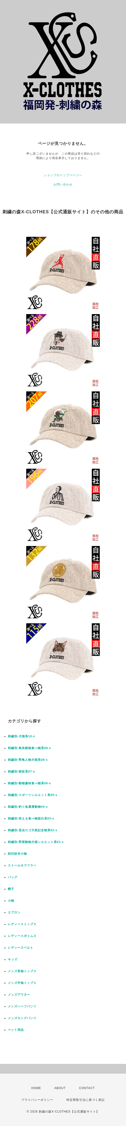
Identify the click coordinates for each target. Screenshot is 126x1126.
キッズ (12, 959)
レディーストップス (22, 924)
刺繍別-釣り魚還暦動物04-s (28, 806)
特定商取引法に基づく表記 (85, 1100)
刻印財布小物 (17, 853)
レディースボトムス (22, 936)
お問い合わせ (63, 184)
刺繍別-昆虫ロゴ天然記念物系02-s (32, 830)
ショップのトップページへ (63, 175)
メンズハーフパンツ (22, 1006)
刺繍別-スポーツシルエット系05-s (32, 795)
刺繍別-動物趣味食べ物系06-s (29, 783)
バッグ (12, 877)
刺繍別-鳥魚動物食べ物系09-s (29, 748)
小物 (11, 900)
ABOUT (60, 1088)
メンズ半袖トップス (22, 983)
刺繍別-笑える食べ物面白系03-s (31, 818)
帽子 (11, 889)
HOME (36, 1088)
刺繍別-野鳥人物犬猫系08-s (28, 760)
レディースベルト (20, 947)
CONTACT (87, 1088)
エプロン (14, 912)
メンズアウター (19, 994)
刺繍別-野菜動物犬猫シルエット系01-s (36, 842)
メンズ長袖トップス (22, 971)
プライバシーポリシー (37, 1100)
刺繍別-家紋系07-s (21, 771)
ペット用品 (16, 1030)
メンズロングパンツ (22, 1018)
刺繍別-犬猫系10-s (21, 736)
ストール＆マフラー (22, 865)
